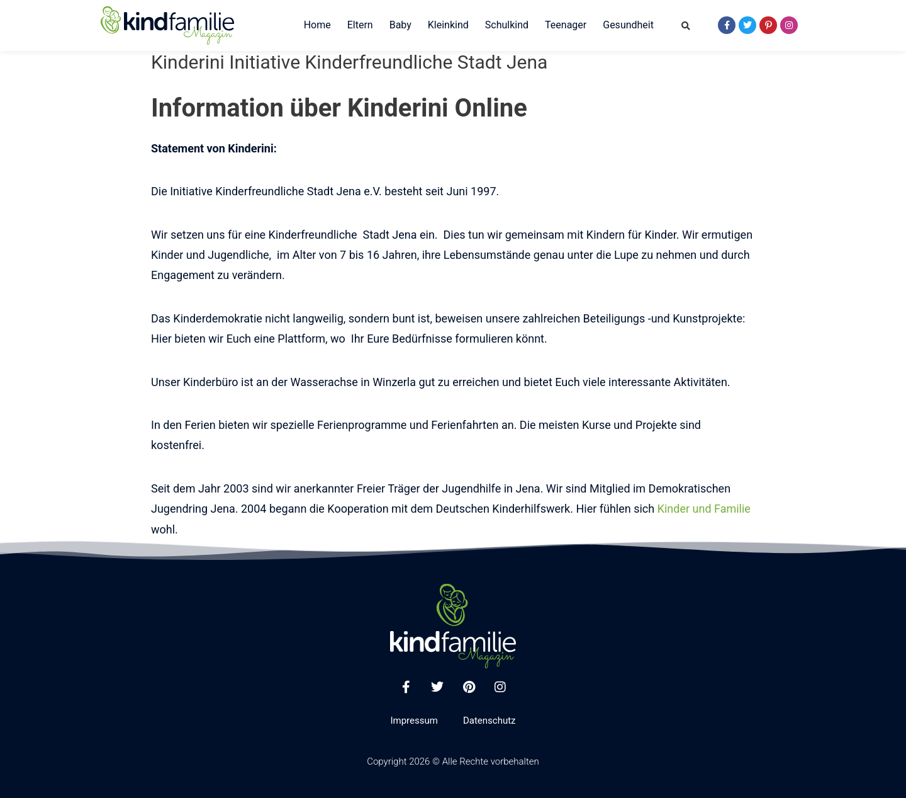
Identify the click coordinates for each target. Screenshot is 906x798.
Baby (400, 25)
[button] (686, 26)
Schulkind (506, 25)
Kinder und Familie (704, 508)
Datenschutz (489, 720)
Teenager (565, 25)
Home (317, 25)
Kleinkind (448, 25)
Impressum (413, 720)
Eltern (360, 25)
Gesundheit (628, 25)
